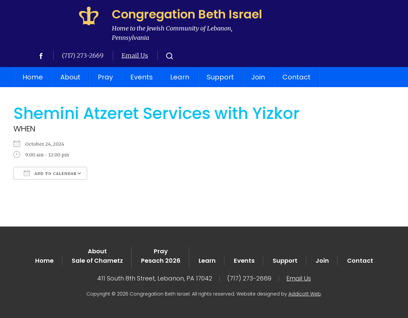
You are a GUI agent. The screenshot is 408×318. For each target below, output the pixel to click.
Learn (179, 77)
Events (141, 77)
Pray (105, 77)
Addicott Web (304, 294)
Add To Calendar (50, 173)
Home (32, 77)
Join (258, 77)
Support (220, 77)
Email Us (135, 55)
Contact (296, 77)
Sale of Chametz (97, 260)
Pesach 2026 (161, 260)
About (70, 77)
